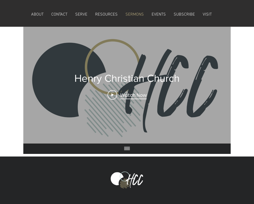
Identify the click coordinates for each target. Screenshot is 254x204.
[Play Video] (127, 95)
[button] (184, 14)
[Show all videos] (127, 149)
